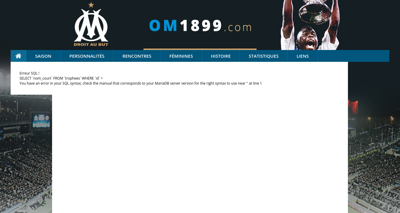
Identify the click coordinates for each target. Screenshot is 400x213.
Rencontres (136, 56)
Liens (302, 56)
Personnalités (87, 56)
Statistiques (264, 56)
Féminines (181, 56)
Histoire (221, 56)
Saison (43, 56)
